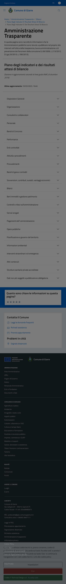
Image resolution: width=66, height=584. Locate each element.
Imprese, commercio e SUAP (14, 437)
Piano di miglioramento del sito (15, 554)
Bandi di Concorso (14, 131)
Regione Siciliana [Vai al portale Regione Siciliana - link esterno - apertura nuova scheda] (9, 3)
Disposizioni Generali (15, 98)
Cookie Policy (9, 544)
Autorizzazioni (9, 420)
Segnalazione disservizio (13, 529)
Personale (11, 123)
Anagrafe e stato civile (12, 412)
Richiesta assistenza (11, 533)
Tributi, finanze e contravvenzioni (16, 448)
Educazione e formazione (13, 430)
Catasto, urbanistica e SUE (14, 423)
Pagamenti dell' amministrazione (20, 220)
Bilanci (9, 188)
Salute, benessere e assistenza (15, 444)
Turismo (7, 451)
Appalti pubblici (9, 416)
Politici (6, 382)
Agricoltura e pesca (11, 405)
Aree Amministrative (12, 371)
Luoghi (6, 488)
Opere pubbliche (13, 229)
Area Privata (8, 563)
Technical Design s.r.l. (19, 577)
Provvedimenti (13, 163)
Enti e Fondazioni (10, 389)
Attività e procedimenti (16, 155)
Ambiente (8, 409)
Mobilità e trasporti (11, 441)
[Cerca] (59, 10)
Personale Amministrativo (13, 385)
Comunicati (8, 471)
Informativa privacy (11, 540)
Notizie (6, 468)
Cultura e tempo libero (12, 427)
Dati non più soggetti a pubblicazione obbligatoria (27, 278)
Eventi (6, 491)
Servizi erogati (13, 212)
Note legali (8, 547)
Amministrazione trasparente (15, 536)
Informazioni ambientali (17, 245)
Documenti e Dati (10, 392)
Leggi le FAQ (9, 522)
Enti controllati (13, 147)
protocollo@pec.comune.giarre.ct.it (21, 514)
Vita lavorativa (9, 455)
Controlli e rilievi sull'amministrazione (22, 204)
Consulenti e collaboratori (17, 115)
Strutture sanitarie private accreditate (22, 269)
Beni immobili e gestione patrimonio (22, 196)
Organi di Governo (11, 378)
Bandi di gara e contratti (17, 172)
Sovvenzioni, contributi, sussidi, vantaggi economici (28, 180)
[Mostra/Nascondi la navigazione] (4, 10)
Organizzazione (13, 106)
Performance (12, 139)
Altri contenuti (13, 261)
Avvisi (6, 475)
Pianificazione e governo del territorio (22, 237)
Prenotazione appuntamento (15, 526)
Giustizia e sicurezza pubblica (14, 434)
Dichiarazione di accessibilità (14, 551)
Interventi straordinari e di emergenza (22, 253)
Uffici (6, 375)
